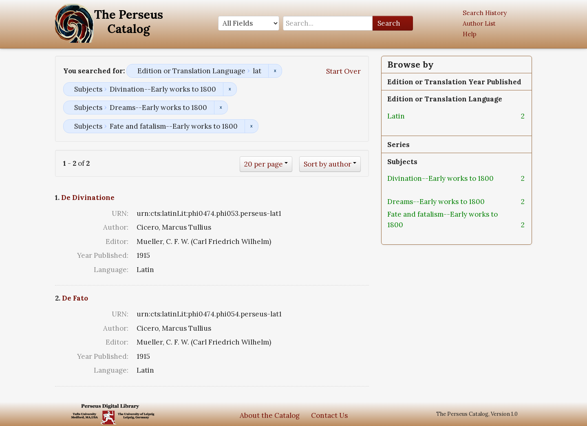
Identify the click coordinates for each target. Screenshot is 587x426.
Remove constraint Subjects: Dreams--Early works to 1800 (220, 107)
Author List (479, 23)
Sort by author (327, 164)
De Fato (75, 298)
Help (470, 34)
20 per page (263, 164)
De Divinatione (88, 197)
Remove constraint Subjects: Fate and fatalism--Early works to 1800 (251, 126)
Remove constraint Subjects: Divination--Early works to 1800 (229, 89)
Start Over (343, 71)
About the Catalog (270, 415)
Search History (485, 13)
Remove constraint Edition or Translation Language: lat (275, 70)
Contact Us (329, 415)
